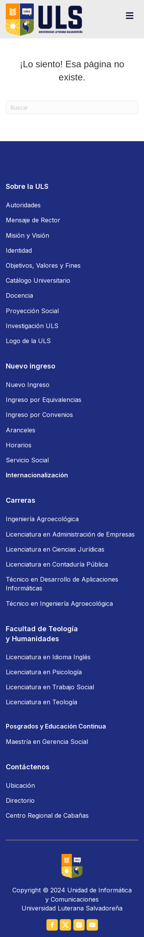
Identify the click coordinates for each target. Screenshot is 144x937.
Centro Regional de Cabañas (47, 815)
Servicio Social (27, 460)
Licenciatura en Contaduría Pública (57, 564)
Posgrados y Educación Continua (56, 726)
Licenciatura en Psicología (44, 672)
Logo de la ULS (28, 341)
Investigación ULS (32, 326)
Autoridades (23, 205)
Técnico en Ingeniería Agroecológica (59, 603)
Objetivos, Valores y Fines (43, 265)
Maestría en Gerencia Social (47, 741)
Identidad (19, 250)
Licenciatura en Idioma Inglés (48, 657)
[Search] (72, 107)
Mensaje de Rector (33, 220)
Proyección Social (32, 311)
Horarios (18, 445)
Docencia (19, 295)
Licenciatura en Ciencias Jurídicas (55, 549)
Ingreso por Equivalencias (43, 399)
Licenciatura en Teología (41, 702)
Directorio (20, 800)
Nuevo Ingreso (28, 384)
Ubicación (20, 785)
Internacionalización (37, 475)
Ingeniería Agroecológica (42, 519)
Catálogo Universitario (38, 280)
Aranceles (20, 430)
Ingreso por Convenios (39, 414)
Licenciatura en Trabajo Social (50, 687)
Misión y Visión (27, 235)
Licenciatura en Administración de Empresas (70, 534)
